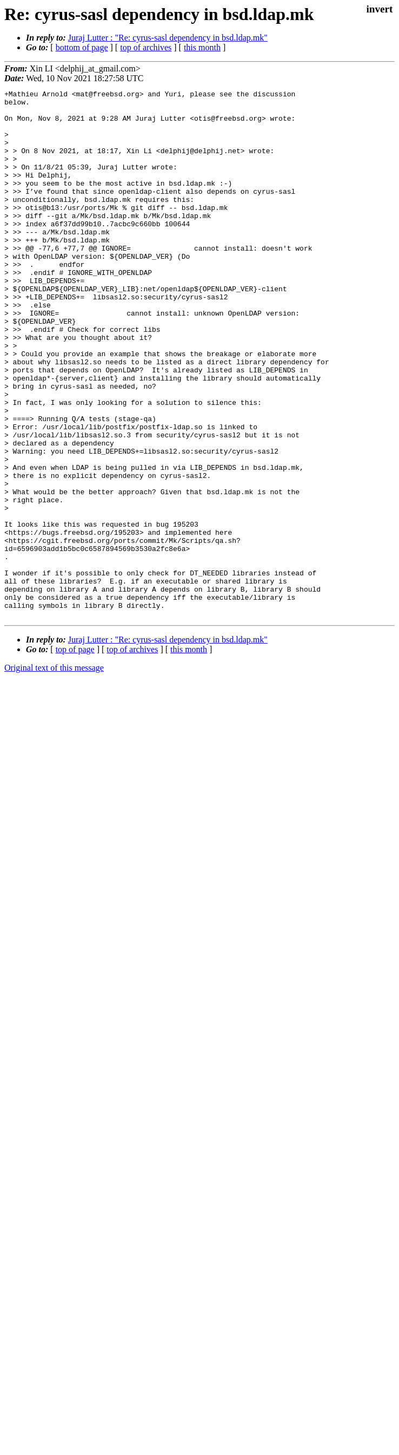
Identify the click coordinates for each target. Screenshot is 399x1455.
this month (202, 47)
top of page (75, 754)
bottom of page (82, 47)
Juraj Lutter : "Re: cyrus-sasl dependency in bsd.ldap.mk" (168, 37)
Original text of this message (54, 773)
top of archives (145, 47)
